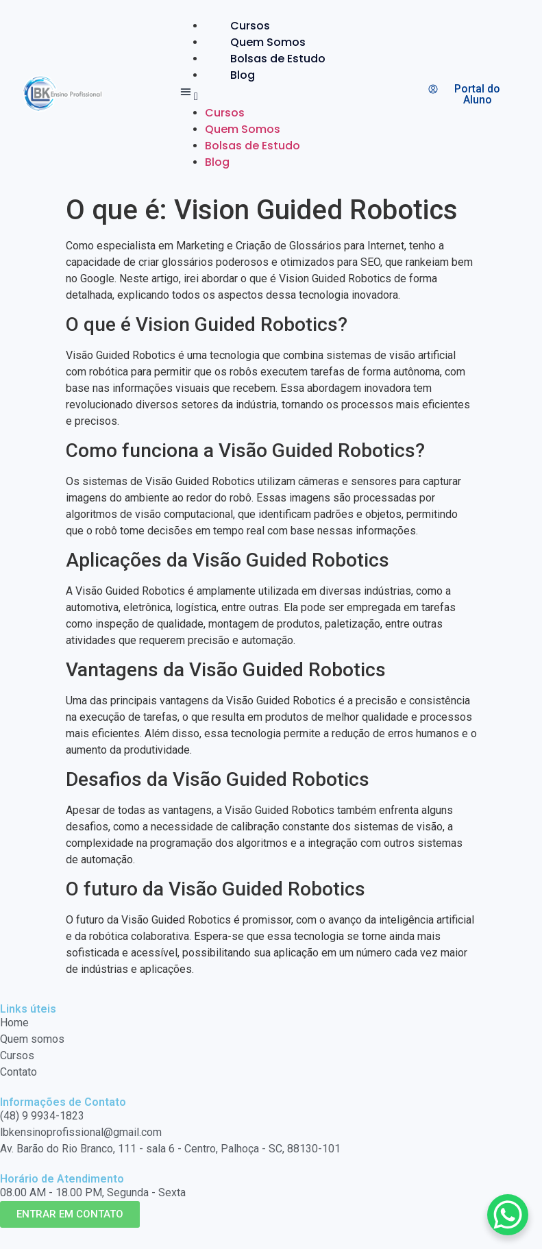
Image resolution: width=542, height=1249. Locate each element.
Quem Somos (268, 42)
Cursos (250, 26)
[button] (264, 94)
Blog (242, 75)
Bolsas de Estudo (277, 58)
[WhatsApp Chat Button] (507, 1214)
